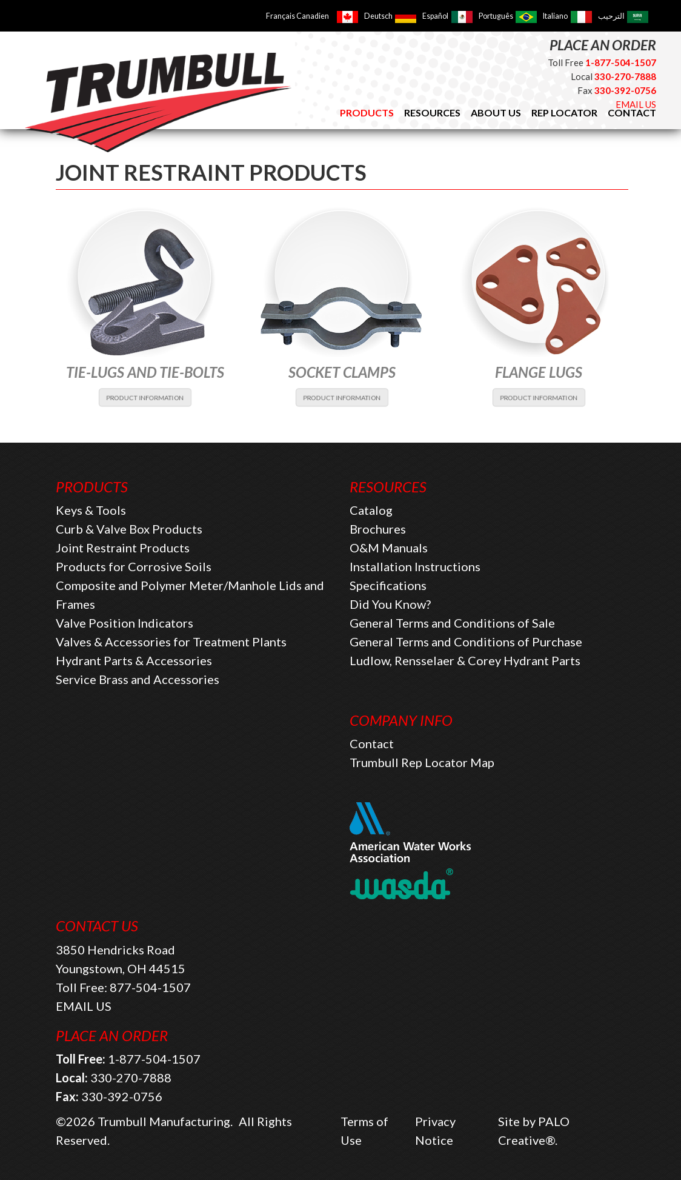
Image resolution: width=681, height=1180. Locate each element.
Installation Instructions (415, 566)
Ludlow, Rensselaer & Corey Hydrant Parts (465, 660)
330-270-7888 (130, 1077)
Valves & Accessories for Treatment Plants (171, 641)
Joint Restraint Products (123, 547)
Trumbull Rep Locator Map (422, 762)
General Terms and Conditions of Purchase (466, 641)
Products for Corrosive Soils (133, 566)
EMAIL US (636, 104)
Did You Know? (390, 604)
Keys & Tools (91, 510)
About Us (496, 112)
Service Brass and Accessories (137, 679)
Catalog (371, 510)
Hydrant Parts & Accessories (134, 660)
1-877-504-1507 (154, 1058)
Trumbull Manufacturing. (165, 1121)
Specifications (388, 585)
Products (367, 112)
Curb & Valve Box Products (129, 528)
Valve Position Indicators (124, 622)
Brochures (378, 528)
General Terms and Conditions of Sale (452, 622)
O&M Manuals (389, 547)
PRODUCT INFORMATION (145, 397)
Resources (432, 112)
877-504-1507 (150, 987)
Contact (372, 743)
